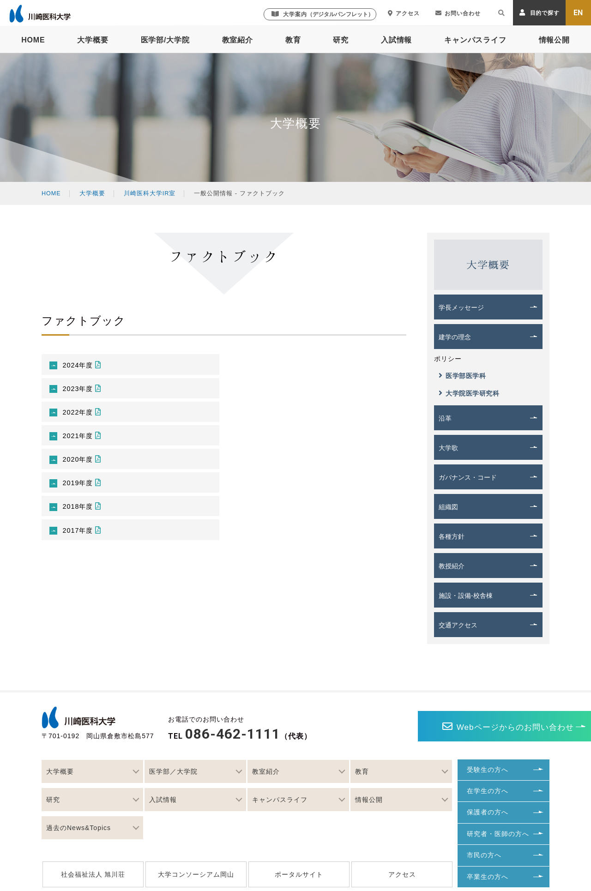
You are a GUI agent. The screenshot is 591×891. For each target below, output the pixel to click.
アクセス (404, 13)
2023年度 (85, 390)
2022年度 (85, 415)
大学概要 (92, 40)
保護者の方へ (487, 812)
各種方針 (451, 536)
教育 (293, 40)
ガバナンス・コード (468, 477)
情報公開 (554, 40)
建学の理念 (455, 337)
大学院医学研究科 (469, 393)
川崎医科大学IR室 (150, 193)
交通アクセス (458, 625)
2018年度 (85, 515)
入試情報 (396, 40)
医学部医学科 (462, 375)
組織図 (448, 507)
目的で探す (539, 12)
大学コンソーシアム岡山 (196, 874)
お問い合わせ (458, 13)
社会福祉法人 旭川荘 (93, 874)
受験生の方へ (487, 769)
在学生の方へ (487, 791)
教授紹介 (451, 566)
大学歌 (448, 448)
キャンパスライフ (475, 40)
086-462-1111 (232, 734)
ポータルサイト (299, 874)
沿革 (445, 418)
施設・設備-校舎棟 (466, 595)
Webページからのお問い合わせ (453, 727)
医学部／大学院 (173, 771)
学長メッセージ (461, 307)
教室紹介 (237, 40)
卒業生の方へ (487, 876)
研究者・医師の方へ (498, 833)
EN (578, 12)
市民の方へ (484, 855)
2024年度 (85, 365)
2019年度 (85, 490)
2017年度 (85, 540)
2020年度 (85, 465)
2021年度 (85, 440)
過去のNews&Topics (78, 827)
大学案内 (322, 14)
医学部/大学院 (165, 40)
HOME (33, 40)
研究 (341, 40)
